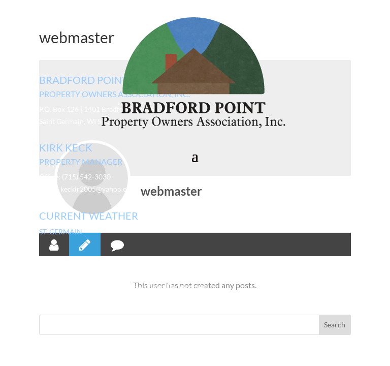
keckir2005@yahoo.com (98, 189)
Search (334, 324)
